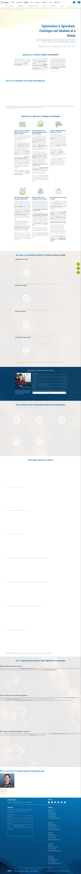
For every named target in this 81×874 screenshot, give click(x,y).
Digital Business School (17, 802)
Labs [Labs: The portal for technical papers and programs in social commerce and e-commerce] (24, 802)
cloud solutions (42, 213)
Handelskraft (28, 802)
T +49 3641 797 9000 (52, 814)
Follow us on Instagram (58, 802)
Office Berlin (50, 822)
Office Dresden (51, 843)
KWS (59, 60)
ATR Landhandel (53, 60)
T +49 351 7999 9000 (52, 848)
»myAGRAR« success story (43, 175)
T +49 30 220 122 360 (52, 827)
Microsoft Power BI (18, 226)
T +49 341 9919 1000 (52, 837)
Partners (9, 802)
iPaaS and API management (24, 162)
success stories (21, 170)
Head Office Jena (51, 809)
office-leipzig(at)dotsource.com (54, 839)
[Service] (78, 270)
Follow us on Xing (52, 802)
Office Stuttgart (51, 856)
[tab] (77, 2)
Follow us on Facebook (55, 802)
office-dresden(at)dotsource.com (54, 850)
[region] (40, 6)
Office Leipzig (50, 832)
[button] (74, 2)
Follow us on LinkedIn (49, 802)
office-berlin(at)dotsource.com (54, 829)
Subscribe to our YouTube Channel (62, 802)
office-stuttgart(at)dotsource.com (54, 863)
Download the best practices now (12, 108)
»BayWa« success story (57, 158)
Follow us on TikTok (65, 802)
